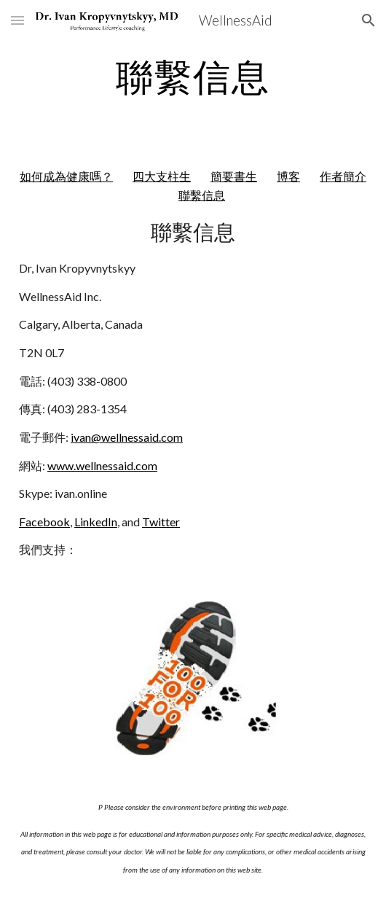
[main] (193, 76)
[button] (17, 20)
